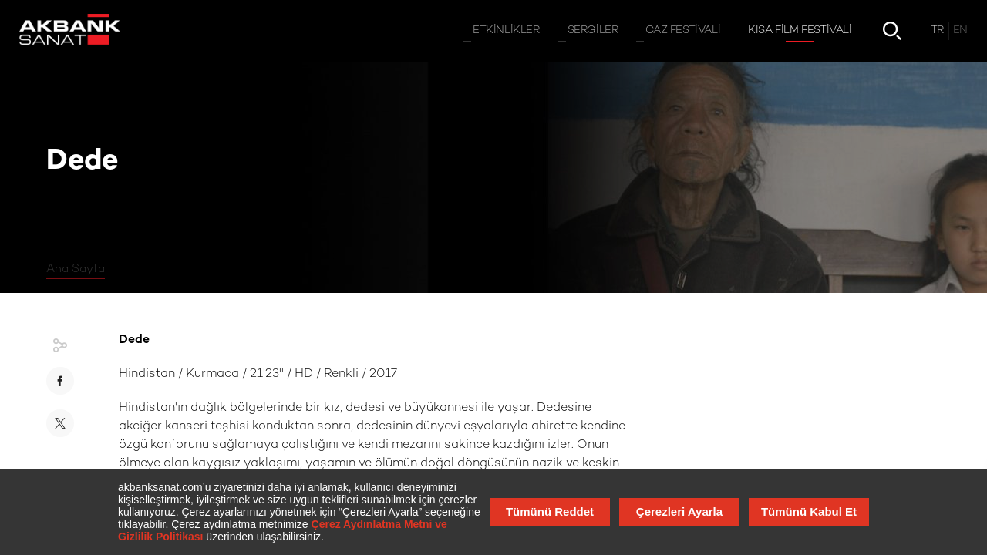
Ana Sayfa (75, 269)
